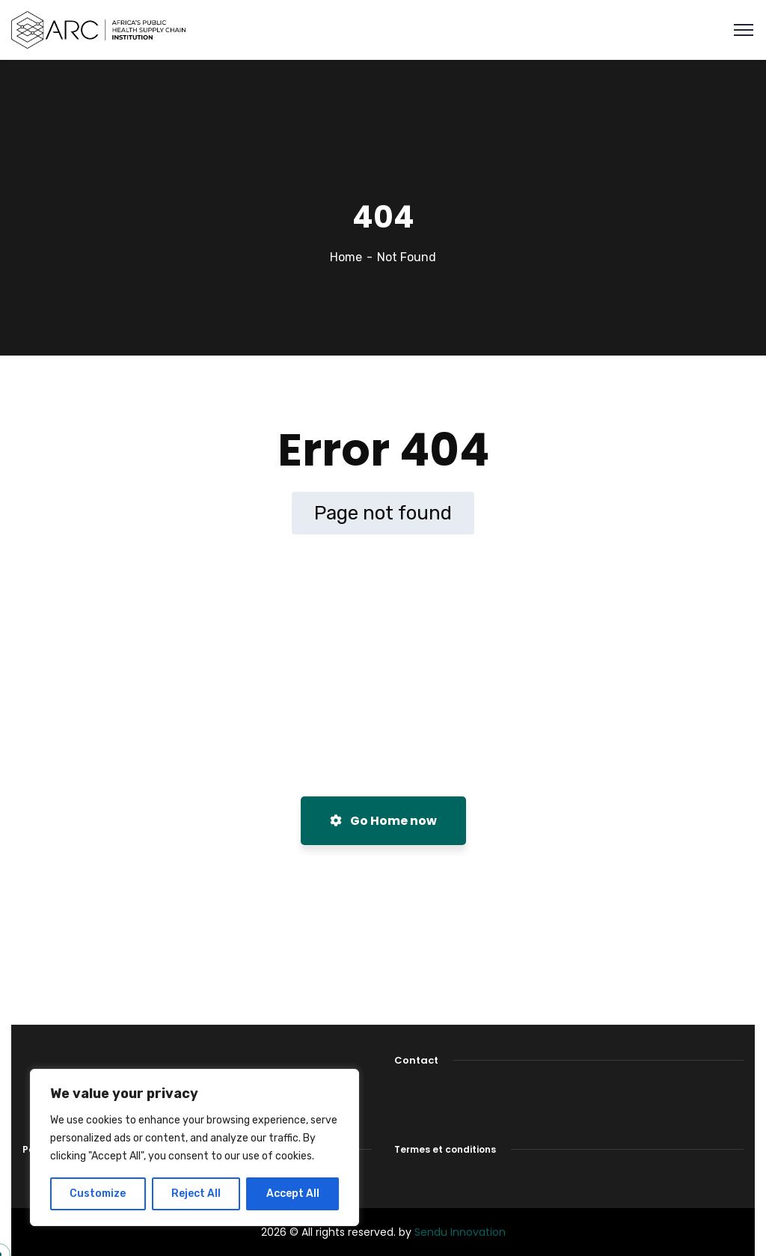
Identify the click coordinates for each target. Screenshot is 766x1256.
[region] (194, 1147)
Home (346, 257)
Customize (98, 1193)
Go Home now (383, 820)
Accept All (292, 1193)
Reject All (196, 1193)
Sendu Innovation (460, 1232)
